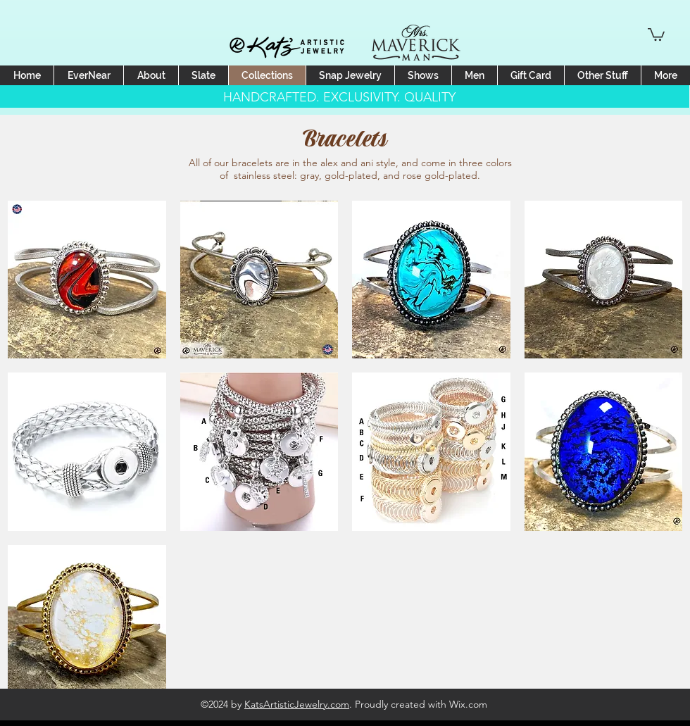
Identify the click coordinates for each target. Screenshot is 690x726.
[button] (656, 34)
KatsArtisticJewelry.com (296, 704)
